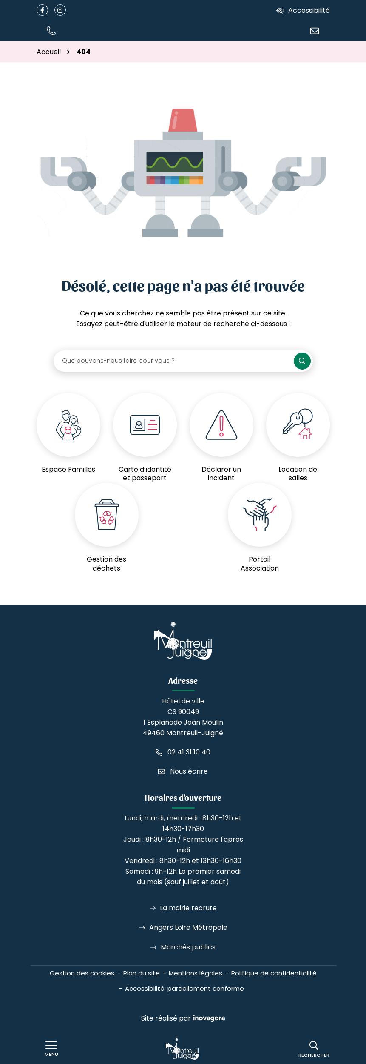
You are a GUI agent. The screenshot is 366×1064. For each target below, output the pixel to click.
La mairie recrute (188, 908)
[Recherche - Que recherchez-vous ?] (174, 361)
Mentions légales (195, 973)
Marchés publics (188, 947)
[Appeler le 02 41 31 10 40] (183, 752)
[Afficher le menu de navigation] (51, 1049)
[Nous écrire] (315, 30)
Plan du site (141, 973)
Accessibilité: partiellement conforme (184, 988)
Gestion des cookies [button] (82, 973)
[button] (51, 30)
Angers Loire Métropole (188, 927)
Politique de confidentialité (274, 973)
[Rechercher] (313, 1049)
